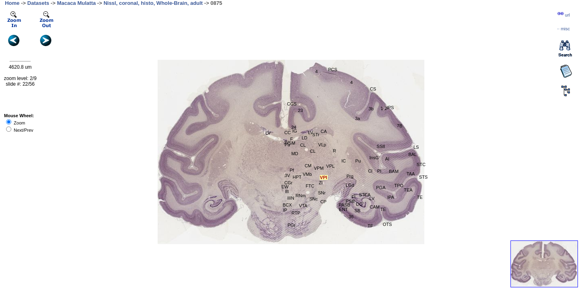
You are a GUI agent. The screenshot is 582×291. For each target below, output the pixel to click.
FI (354, 196)
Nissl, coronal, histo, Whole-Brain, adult (153, 3)
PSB (350, 201)
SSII (381, 146)
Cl (370, 171)
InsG (374, 157)
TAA (411, 173)
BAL (412, 154)
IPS (390, 107)
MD (294, 153)
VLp (322, 144)
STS (423, 177)
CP (324, 201)
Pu (358, 160)
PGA (381, 187)
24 (293, 127)
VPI (323, 177)
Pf (292, 170)
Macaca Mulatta (76, 3)
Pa (287, 144)
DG (359, 204)
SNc (314, 198)
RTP (295, 213)
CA (324, 131)
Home (12, 3)
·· (563, 28)
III (287, 191)
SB (357, 210)
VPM (319, 168)
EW (285, 186)
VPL (330, 166)
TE (383, 209)
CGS (292, 103)
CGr (289, 182)
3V (286, 142)
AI (387, 158)
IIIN (290, 198)
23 (300, 110)
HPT (297, 177)
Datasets (38, 3)
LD (304, 137)
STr (362, 194)
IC (344, 160)
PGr (291, 225)
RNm (300, 195)
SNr (322, 192)
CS (373, 88)
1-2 (384, 108)
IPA (390, 197)
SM (292, 143)
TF (370, 226)
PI (379, 171)
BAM (394, 171)
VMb (307, 174)
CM (308, 165)
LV (372, 198)
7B (399, 125)
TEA (408, 190)
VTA (303, 205)
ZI (321, 182)
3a (357, 118)
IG (294, 131)
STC (421, 164)
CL (313, 151)
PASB (344, 204)
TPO (398, 185)
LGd (350, 185)
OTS (387, 224)
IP (285, 210)
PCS (332, 69)
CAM (375, 207)
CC (288, 132)
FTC (310, 185)
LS (416, 147)
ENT (343, 209)
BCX (287, 204)
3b (371, 108)
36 (351, 216)
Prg (349, 176)
